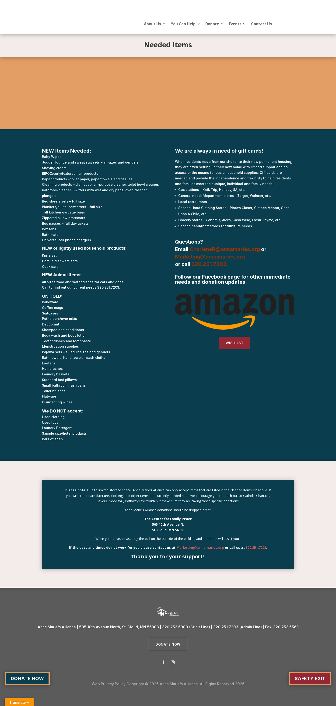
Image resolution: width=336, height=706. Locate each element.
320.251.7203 (209, 264)
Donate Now (168, 644)
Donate (212, 24)
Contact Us (261, 24)
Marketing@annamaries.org (200, 547)
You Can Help (183, 24)
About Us (152, 24)
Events (235, 24)
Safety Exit (310, 678)
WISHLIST (234, 343)
